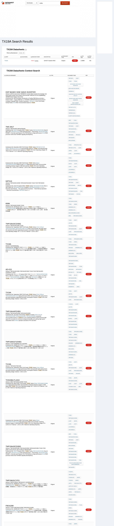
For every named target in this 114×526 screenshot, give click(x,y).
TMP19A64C (71, 163)
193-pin (42, 186)
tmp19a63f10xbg (73, 209)
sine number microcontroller (75, 99)
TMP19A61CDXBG (73, 272)
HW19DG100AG (72, 388)
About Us (89, 520)
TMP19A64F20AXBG (11, 143)
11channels (77, 145)
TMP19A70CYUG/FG (11, 411)
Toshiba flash (72, 306)
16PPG (70, 379)
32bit (15, 119)
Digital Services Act (73, 520)
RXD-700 (70, 447)
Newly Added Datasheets (29, 520)
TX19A (70, 80)
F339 (70, 449)
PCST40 (78, 163)
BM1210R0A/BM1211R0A (74, 176)
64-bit (75, 455)
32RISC (78, 374)
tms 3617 (71, 124)
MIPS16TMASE (72, 122)
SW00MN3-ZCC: (72, 174)
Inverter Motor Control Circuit (75, 92)
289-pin (42, 239)
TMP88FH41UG (72, 107)
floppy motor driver (74, 109)
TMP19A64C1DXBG (73, 158)
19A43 (70, 233)
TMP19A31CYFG (10, 382)
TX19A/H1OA (71, 374)
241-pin (40, 253)
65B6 (70, 178)
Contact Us (82, 520)
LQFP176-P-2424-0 (73, 381)
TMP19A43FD (78, 124)
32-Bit (15, 440)
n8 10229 (78, 442)
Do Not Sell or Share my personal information (56, 520)
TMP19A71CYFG (72, 102)
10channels (72, 148)
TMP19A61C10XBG (73, 269)
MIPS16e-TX (71, 222)
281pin (37, 142)
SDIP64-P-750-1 (72, 477)
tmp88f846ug (72, 104)
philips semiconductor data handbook (76, 365)
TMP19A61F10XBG (11, 276)
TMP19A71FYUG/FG (11, 424)
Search (65, 3)
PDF (75, 60)
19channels (72, 137)
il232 (81, 447)
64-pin (39, 474)
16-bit (80, 135)
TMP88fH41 (71, 88)
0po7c (76, 447)
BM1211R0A (78, 206)
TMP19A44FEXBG (30, 254)
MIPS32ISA (71, 219)
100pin (7, 133)
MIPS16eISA (78, 219)
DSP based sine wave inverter (75, 83)
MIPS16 (79, 156)
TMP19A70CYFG (72, 416)
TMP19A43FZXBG (72, 229)
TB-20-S (75, 444)
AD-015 (75, 224)
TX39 (81, 161)
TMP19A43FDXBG (73, 358)
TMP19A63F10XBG (11, 203)
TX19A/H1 (71, 247)
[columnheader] (11, 57)
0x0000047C (79, 231)
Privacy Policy (40, 520)
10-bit (75, 135)
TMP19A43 (14, 121)
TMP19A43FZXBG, (43, 121)
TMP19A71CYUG (40, 131)
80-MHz (16, 259)
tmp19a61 (79, 283)
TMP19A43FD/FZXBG (38, 119)
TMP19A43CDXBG (10, 188)
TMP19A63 (71, 294)
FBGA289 (71, 202)
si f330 (70, 444)
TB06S (74, 449)
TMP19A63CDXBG (73, 199)
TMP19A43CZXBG (20, 188)
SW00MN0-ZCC (72, 283)
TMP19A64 (22, 162)
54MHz (75, 169)
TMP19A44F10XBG (10, 254)
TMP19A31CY (77, 386)
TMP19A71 (32, 97)
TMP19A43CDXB (72, 460)
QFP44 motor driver (74, 86)
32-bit (14, 99)
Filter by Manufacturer (12, 53)
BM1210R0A (71, 206)
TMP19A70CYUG (72, 414)
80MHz (76, 377)
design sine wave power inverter (75, 95)
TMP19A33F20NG (10, 476)
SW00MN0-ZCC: (72, 171)
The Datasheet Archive (8, 3)
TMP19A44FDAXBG (21, 254)
